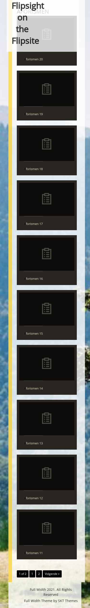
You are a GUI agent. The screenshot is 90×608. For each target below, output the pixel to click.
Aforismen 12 (33, 498)
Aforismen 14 (33, 388)
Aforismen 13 (33, 443)
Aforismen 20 (33, 59)
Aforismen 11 (33, 553)
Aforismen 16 (33, 278)
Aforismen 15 (33, 333)
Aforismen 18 (33, 169)
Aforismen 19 (33, 114)
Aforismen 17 (33, 224)
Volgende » (52, 574)
